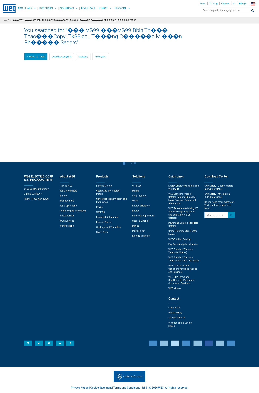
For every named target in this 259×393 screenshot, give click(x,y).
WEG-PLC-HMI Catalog (179, 239)
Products (46, 8)
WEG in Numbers (68, 190)
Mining (135, 226)
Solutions (67, 8)
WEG (8, 8)
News (203, 3)
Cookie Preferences (133, 376)
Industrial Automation (107, 217)
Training (213, 3)
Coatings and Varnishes (108, 227)
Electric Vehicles (141, 236)
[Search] (252, 11)
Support (120, 8)
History (63, 195)
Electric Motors (104, 185)
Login (243, 3)
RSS (144, 387)
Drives (99, 207)
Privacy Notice (79, 387)
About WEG (25, 8)
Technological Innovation (73, 210)
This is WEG (66, 185)
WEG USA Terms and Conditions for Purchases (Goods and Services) (181, 280)
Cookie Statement (101, 387)
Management (67, 200)
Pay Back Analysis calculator (183, 244)
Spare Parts (102, 232)
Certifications (67, 226)
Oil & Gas (137, 185)
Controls (100, 212)
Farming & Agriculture (143, 215)
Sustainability (67, 215)
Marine (135, 190)
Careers (225, 3)
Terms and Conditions (126, 387)
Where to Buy (175, 312)
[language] (253, 4)
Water (135, 200)
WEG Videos (174, 288)
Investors (88, 8)
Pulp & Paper (138, 231)
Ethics (103, 8)
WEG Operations (68, 205)
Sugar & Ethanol (140, 221)
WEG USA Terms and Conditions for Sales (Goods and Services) (182, 268)
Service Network (176, 317)
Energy (135, 210)
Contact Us (174, 307)
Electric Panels (104, 222)
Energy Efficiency (141, 205)
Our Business (67, 221)
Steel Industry (139, 195)
